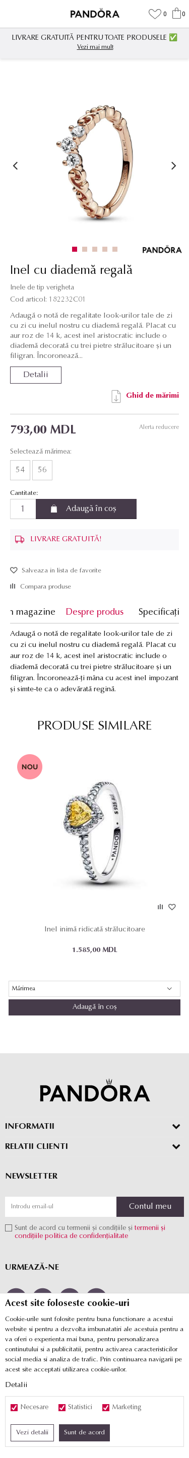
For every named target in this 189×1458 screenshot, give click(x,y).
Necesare (34, 1407)
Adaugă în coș (91, 509)
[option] (94, 41)
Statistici (80, 1407)
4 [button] (107, 249)
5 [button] (117, 249)
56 (42, 470)
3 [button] (97, 249)
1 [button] (77, 249)
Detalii (35, 375)
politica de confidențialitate (86, 1236)
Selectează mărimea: (41, 452)
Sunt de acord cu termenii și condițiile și (90, 1232)
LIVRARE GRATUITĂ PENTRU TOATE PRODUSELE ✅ (94, 38)
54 (20, 470)
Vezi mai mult (95, 47)
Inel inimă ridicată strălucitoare (94, 929)
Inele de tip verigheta (42, 287)
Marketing (127, 1407)
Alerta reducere (159, 427)
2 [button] (87, 249)
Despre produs (94, 612)
